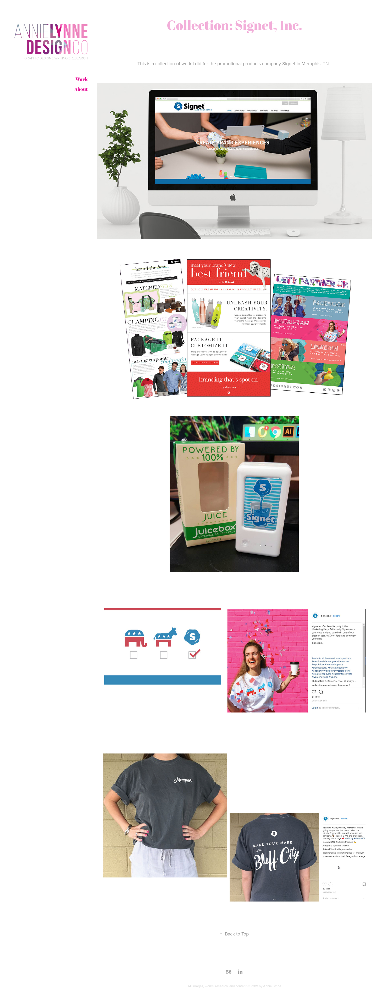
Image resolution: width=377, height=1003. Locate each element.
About (81, 89)
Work (81, 79)
